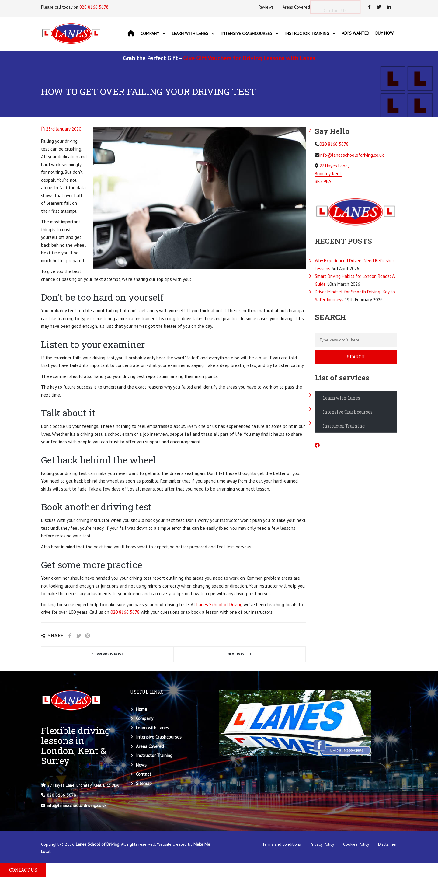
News (141, 765)
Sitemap (144, 783)
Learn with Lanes (341, 398)
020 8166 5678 (94, 7)
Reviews (266, 7)
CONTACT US (23, 870)
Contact (143, 774)
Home (141, 709)
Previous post (110, 654)
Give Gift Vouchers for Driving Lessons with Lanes (249, 58)
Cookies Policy (356, 844)
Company (144, 718)
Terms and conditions (281, 844)
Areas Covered (296, 7)
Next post (237, 654)
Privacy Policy (322, 844)
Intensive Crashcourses (347, 412)
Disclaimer (387, 844)
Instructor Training (343, 426)
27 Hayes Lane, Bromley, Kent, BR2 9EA (332, 173)
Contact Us (339, 10)
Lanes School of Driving (219, 604)
